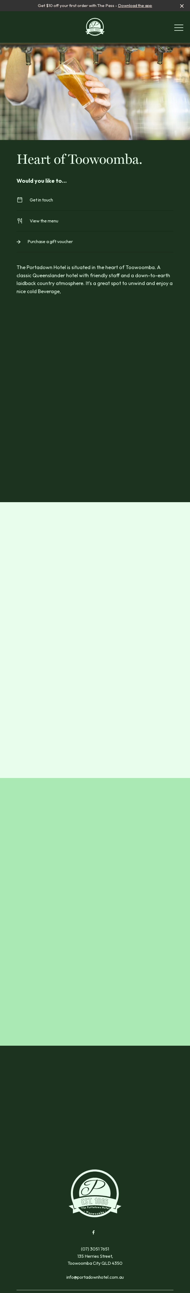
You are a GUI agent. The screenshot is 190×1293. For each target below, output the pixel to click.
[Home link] (95, 27)
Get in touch (95, 200)
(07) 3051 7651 (95, 1249)
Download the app (135, 5)
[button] (178, 29)
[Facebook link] (93, 1232)
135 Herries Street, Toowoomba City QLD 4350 (95, 1259)
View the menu (95, 221)
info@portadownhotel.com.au (95, 1277)
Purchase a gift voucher (95, 241)
